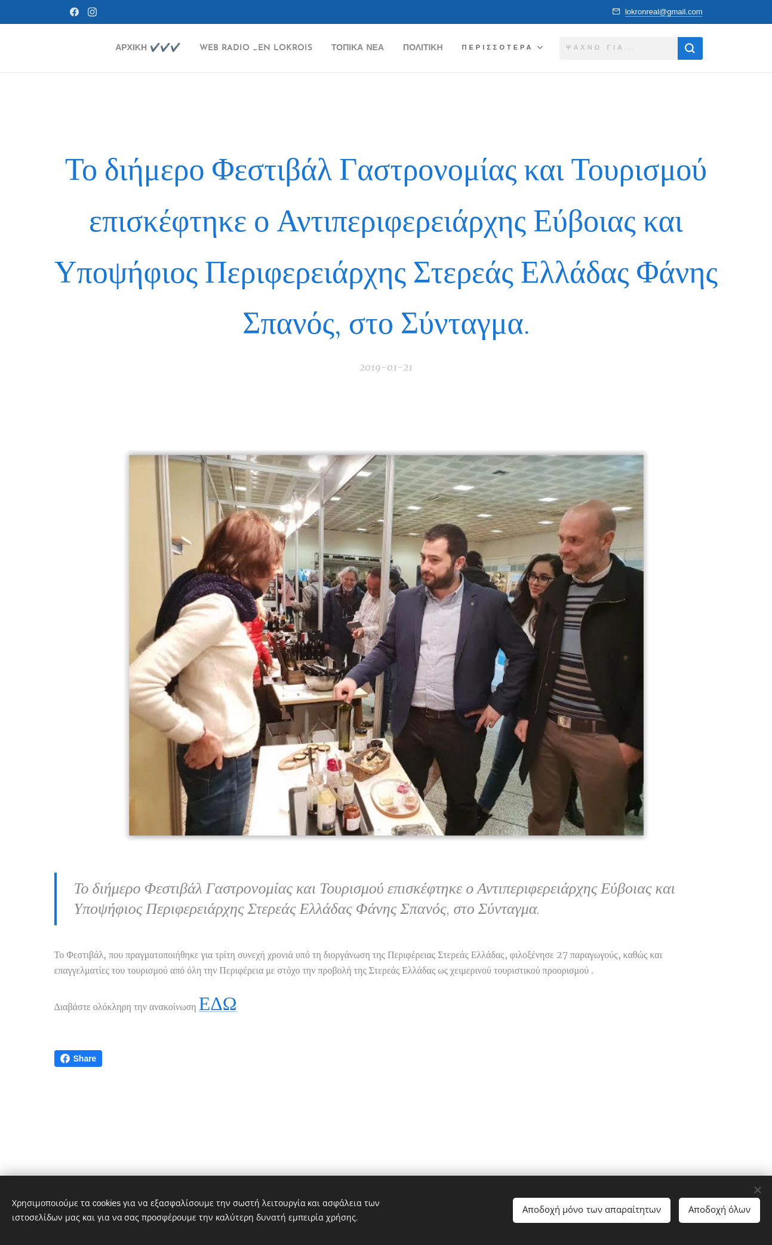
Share (78, 1058)
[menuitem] (167, 48)
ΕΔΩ (218, 1003)
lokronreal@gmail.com (664, 11)
